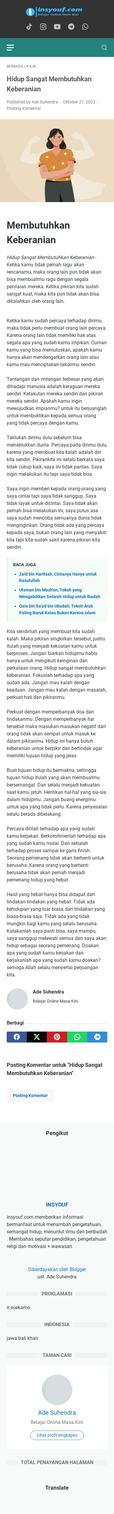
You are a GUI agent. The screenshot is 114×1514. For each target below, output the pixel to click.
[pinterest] (57, 1037)
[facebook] (17, 1037)
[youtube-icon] (57, 27)
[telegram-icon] (71, 27)
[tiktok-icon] (29, 27)
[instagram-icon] (43, 27)
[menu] (14, 47)
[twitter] (37, 1037)
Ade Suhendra (57, 1412)
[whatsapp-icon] (85, 27)
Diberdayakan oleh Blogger (57, 1269)
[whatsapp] (77, 1037)
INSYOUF (57, 1204)
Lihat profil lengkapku (57, 1435)
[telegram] (97, 1037)
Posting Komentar (24, 108)
